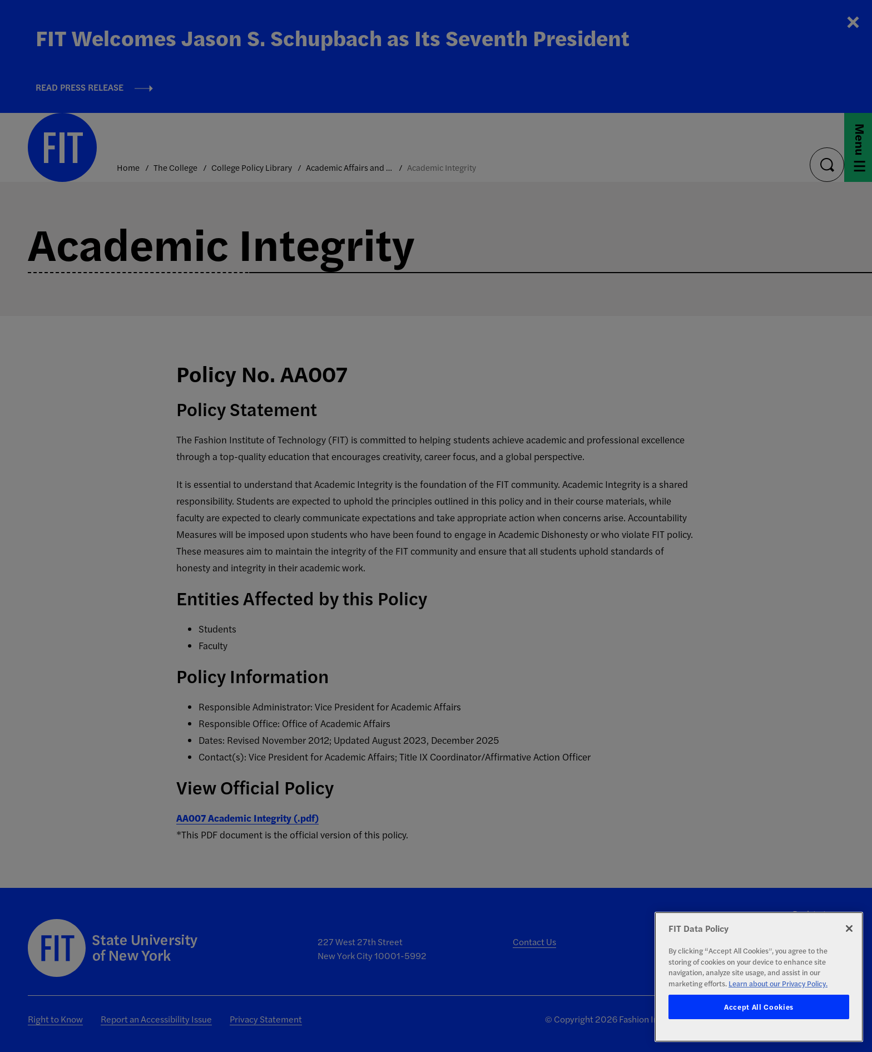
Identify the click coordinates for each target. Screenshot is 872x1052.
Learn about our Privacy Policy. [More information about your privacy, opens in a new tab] (778, 983)
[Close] (849, 928)
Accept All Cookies (759, 1006)
